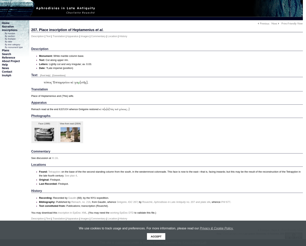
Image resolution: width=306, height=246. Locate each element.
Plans (5, 50)
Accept (156, 236)
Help (5, 64)
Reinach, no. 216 (80, 202)
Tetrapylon (54, 171)
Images (85, 36)
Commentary (98, 36)
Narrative (8, 26)
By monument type (14, 47)
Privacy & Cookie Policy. (216, 228)
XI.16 (55, 158)
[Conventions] (58, 75)
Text (48, 36)
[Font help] (45, 75)
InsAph (6, 75)
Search (6, 54)
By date (8, 41)
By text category (12, 44)
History (123, 36)
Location (112, 36)
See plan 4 (71, 175)
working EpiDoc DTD (122, 212)
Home (6, 23)
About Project (11, 61)
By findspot (10, 39)
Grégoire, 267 (127, 202)
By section (10, 36)
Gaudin (72, 197)
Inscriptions (9, 30)
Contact (7, 71)
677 (225, 202)
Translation (59, 36)
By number (10, 33)
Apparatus (72, 36)
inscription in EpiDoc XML (72, 212)
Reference (8, 57)
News (5, 68)
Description (37, 36)
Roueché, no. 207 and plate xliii (176, 202)
